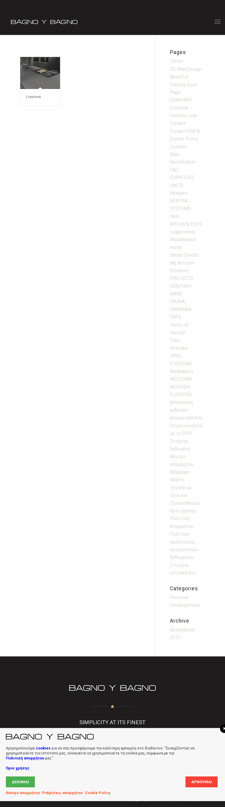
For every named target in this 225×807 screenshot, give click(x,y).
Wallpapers (181, 371)
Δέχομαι (20, 782)
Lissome (33, 97)
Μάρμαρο (180, 472)
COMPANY (181, 100)
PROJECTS (181, 278)
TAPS (175, 317)
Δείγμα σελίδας (186, 418)
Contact (177, 123)
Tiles (175, 340)
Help (175, 216)
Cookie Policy (184, 139)
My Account (182, 263)
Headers (179, 193)
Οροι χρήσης (183, 511)
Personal (179, 597)
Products (179, 270)
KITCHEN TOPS (186, 224)
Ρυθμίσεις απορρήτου (62, 793)
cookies (43, 748)
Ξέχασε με (181, 487)
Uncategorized (185, 605)
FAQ (174, 170)
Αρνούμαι (201, 782)
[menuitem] (217, 22)
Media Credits (184, 255)
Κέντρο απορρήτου (23, 793)
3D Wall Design (186, 69)
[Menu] (217, 22)
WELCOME (181, 379)
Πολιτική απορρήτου (25, 758)
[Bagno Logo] (43, 22)
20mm (176, 61)
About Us (179, 77)
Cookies (178, 146)
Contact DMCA (185, 131)
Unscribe (179, 348)
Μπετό (177, 479)
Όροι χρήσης (18, 768)
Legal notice (182, 232)
